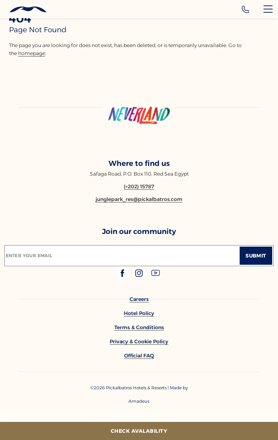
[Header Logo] (23, 10)
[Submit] (256, 256)
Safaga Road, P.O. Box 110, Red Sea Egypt (139, 174)
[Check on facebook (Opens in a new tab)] (123, 277)
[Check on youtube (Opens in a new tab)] (155, 277)
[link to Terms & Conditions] (139, 327)
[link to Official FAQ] (139, 355)
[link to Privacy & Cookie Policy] (139, 341)
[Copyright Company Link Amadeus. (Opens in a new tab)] (139, 401)
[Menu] (268, 9)
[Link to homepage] (139, 115)
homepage (31, 53)
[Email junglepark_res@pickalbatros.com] (139, 199)
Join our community (139, 231)
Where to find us (139, 163)
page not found (38, 29)
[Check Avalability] (139, 431)
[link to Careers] (139, 299)
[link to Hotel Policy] (139, 313)
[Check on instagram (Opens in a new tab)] (139, 277)
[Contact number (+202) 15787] (139, 186)
